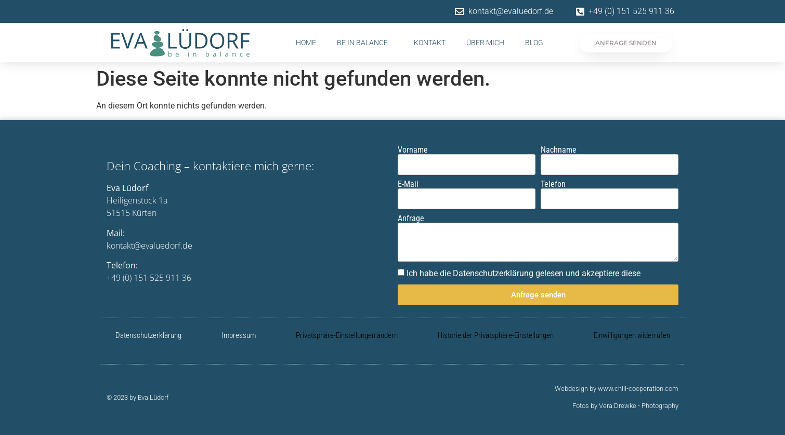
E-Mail (408, 184)
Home (306, 42)
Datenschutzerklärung (148, 335)
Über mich (485, 42)
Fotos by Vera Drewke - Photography (625, 406)
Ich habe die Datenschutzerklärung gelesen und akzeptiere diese (523, 273)
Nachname (559, 150)
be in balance (365, 42)
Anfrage (411, 218)
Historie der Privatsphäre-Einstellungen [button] (496, 335)
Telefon (553, 184)
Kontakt (430, 42)
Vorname (413, 150)
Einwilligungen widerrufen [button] (632, 335)
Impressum (238, 335)
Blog (534, 42)
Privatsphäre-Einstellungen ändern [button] (347, 335)
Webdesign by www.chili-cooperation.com (616, 388)
